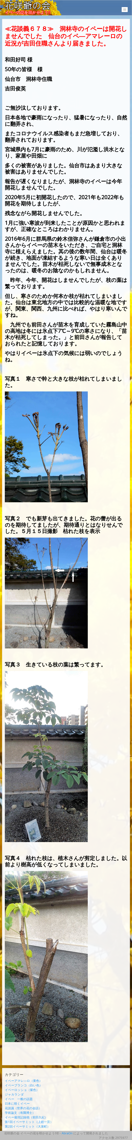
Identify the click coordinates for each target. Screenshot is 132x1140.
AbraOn (67, 1133)
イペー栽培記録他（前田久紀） (26, 1117)
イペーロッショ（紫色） (22, 1090)
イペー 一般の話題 (19, 1099)
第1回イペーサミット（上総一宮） (29, 1122)
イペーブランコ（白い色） (23, 1085)
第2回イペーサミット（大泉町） (27, 1126)
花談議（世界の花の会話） (23, 1108)
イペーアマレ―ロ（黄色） (23, 1080)
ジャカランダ (14, 1094)
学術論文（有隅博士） (20, 1112)
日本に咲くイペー (17, 1103)
